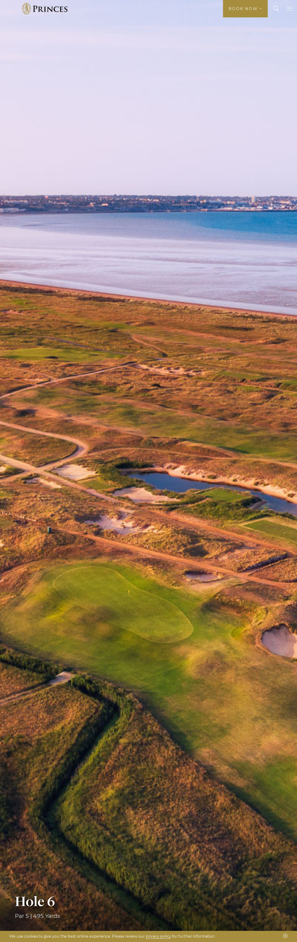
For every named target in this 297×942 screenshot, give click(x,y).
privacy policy (158, 936)
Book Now (245, 8)
